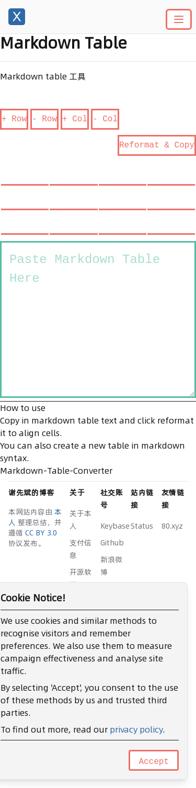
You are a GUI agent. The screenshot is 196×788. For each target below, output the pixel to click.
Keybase (115, 526)
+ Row (14, 119)
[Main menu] (179, 19)
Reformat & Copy (156, 145)
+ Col (74, 119)
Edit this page (32, 741)
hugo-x (114, 688)
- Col (105, 119)
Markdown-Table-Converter (56, 470)
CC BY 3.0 (41, 533)
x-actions (114, 698)
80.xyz (172, 526)
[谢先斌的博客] (16, 16)
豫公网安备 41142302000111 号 (66, 719)
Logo (79, 601)
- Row (44, 119)
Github (112, 543)
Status (142, 526)
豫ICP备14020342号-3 (45, 709)
